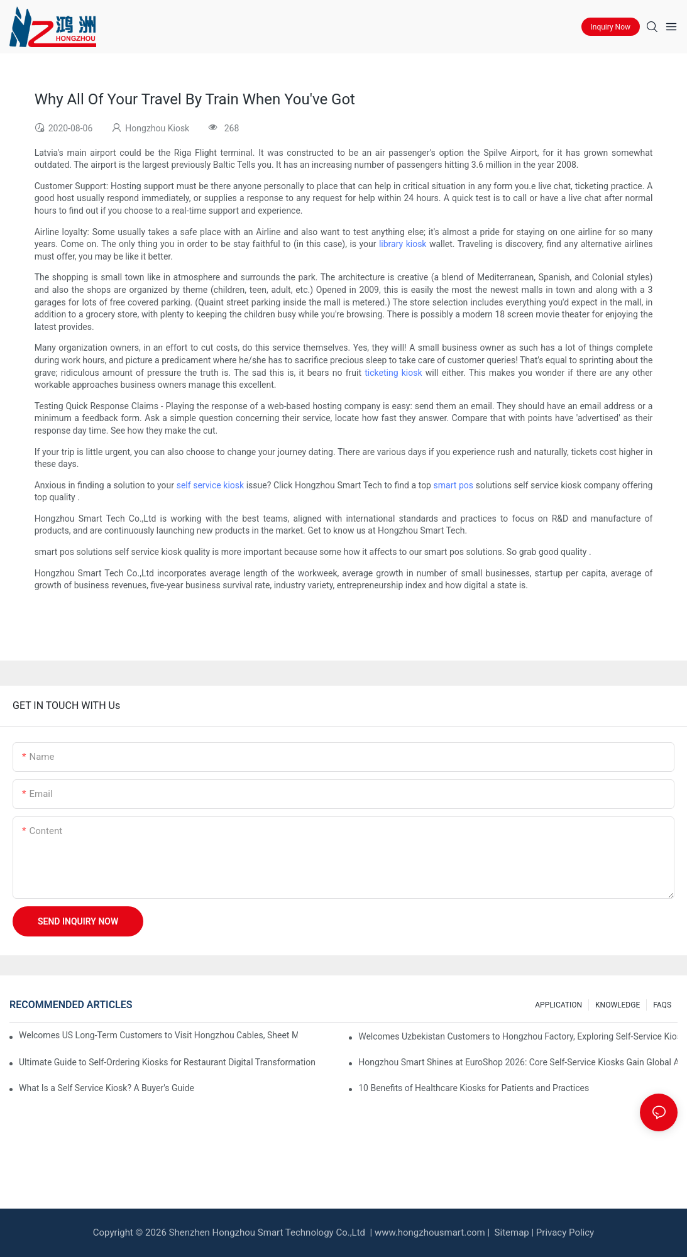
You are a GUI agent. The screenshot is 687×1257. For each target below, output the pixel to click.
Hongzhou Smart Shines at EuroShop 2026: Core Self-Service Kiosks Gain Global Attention (518, 1062)
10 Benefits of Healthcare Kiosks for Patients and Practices (473, 1088)
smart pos (453, 485)
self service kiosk (210, 485)
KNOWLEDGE (617, 1005)
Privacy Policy (565, 1232)
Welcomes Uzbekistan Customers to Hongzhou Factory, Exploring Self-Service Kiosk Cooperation (518, 1036)
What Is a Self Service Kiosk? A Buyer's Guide (106, 1088)
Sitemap (510, 1232)
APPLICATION (558, 1005)
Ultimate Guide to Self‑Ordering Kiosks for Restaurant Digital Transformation (167, 1062)
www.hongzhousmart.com (430, 1232)
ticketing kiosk (393, 373)
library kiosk (403, 244)
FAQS (662, 1005)
